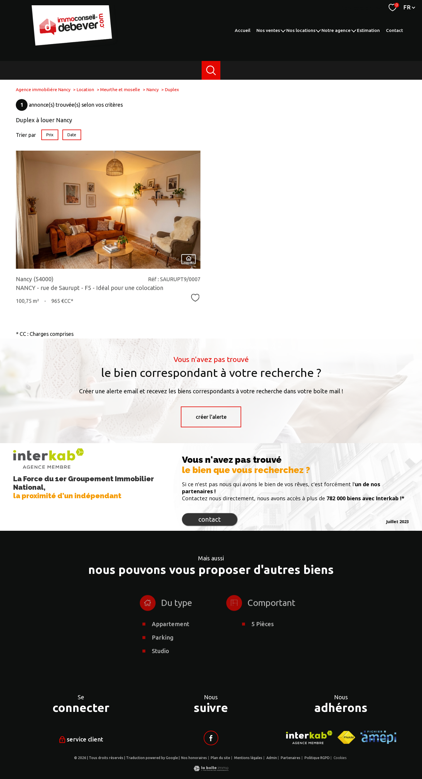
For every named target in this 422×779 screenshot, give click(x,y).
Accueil (242, 30)
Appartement (170, 646)
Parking (162, 659)
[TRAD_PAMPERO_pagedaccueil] (76, 46)
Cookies (339, 758)
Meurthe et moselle (120, 89)
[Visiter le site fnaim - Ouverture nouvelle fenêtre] (346, 737)
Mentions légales (248, 758)
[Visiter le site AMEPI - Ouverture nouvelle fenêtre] (378, 737)
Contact (394, 30)
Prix (49, 134)
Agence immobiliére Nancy (43, 89)
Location (85, 89)
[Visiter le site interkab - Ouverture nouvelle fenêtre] (309, 737)
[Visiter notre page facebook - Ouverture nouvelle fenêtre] (211, 738)
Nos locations (300, 30)
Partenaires (290, 758)
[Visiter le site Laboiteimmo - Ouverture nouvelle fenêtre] (211, 769)
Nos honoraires (194, 758)
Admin (271, 758)
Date (71, 134)
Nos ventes (268, 30)
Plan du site (220, 758)
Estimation (368, 30)
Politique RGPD (317, 758)
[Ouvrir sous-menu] (283, 30)
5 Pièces (262, 646)
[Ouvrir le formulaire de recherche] (211, 70)
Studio (160, 673)
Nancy (152, 89)
